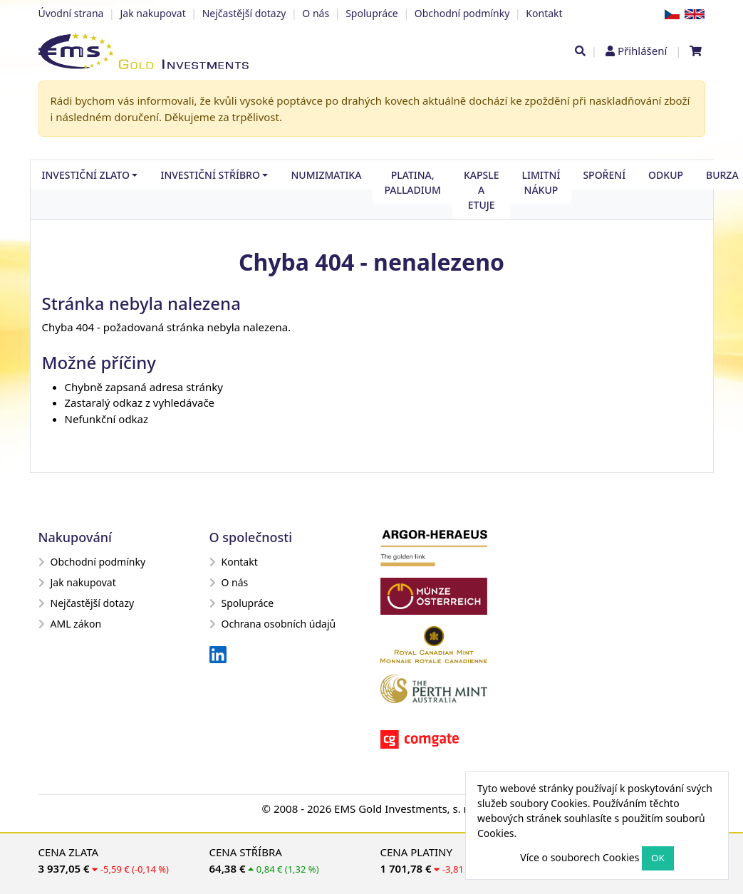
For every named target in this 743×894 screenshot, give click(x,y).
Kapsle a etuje (481, 190)
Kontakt (544, 13)
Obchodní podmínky (462, 13)
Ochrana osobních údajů (272, 623)
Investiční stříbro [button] (209, 175)
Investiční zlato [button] (86, 175)
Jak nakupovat (152, 13)
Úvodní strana (71, 13)
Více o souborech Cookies (579, 857)
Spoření (604, 175)
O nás (315, 13)
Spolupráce (371, 13)
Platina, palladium (412, 182)
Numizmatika (326, 175)
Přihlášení (642, 50)
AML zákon (70, 623)
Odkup (665, 175)
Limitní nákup (540, 182)
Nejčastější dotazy (244, 13)
